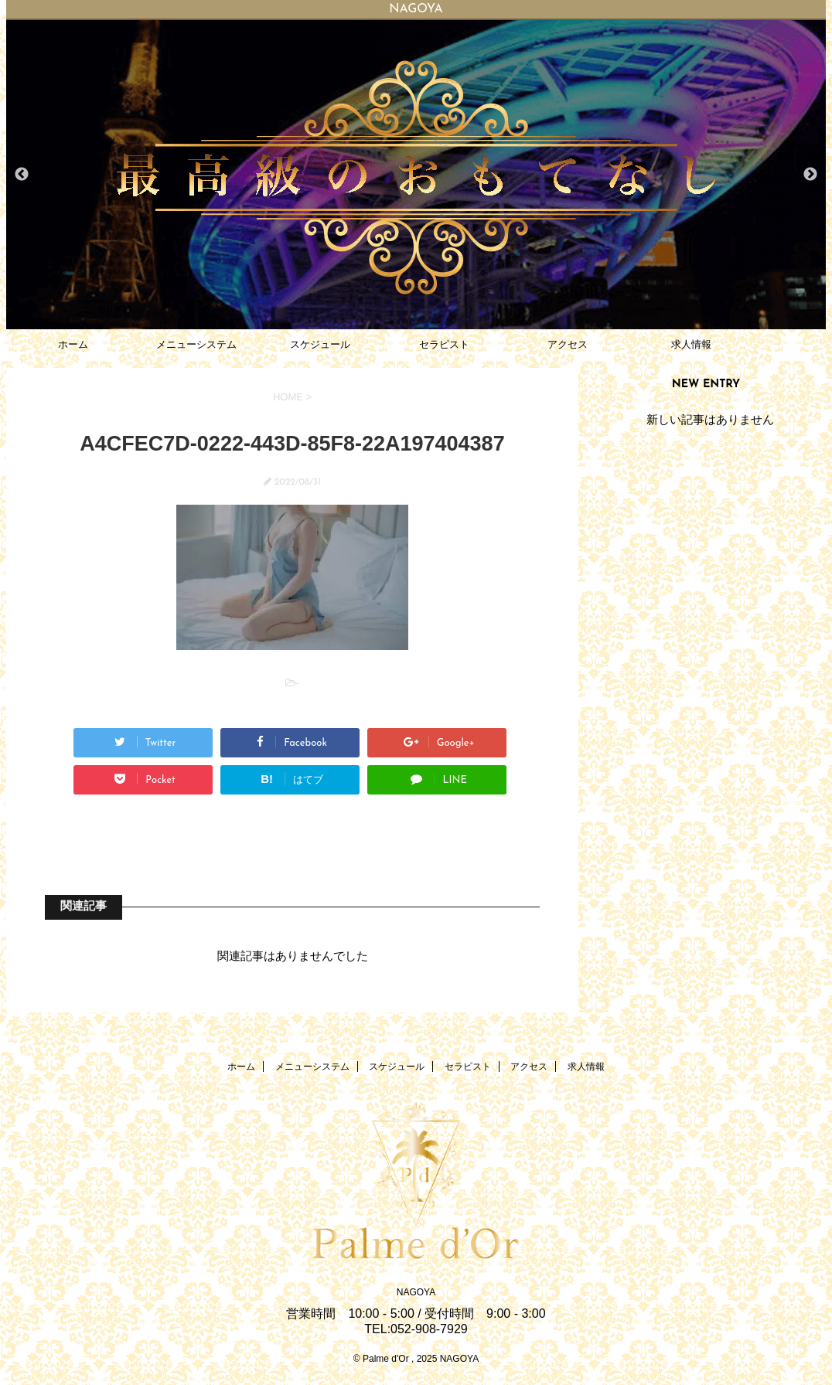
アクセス (567, 344)
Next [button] (810, 174)
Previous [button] (21, 174)
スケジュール (320, 344)
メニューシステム (196, 344)
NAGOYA (416, 1292)
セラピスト (444, 344)
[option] (416, 174)
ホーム (73, 344)
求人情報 (691, 344)
